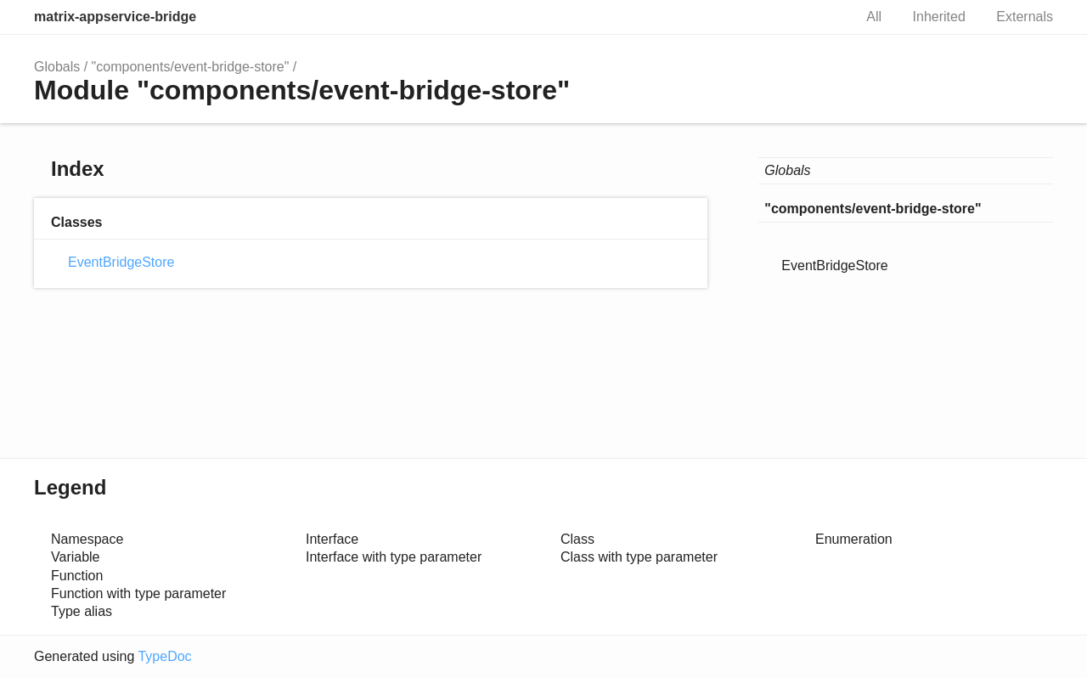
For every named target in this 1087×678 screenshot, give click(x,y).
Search (822, 17)
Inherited (939, 16)
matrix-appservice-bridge (115, 16)
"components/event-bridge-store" (191, 66)
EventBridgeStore (121, 262)
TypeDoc (164, 656)
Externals (1024, 16)
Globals (57, 66)
